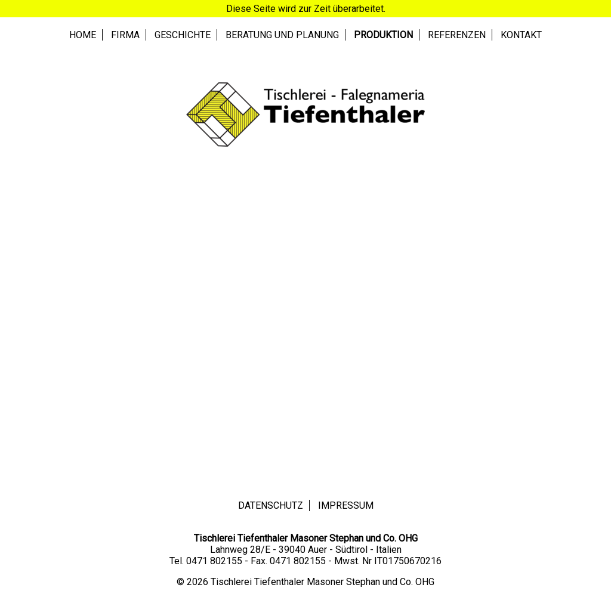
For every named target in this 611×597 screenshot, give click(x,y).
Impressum (346, 505)
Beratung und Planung (282, 35)
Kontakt (521, 35)
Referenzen (457, 35)
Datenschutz (270, 505)
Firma (125, 35)
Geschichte (183, 35)
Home (82, 35)
